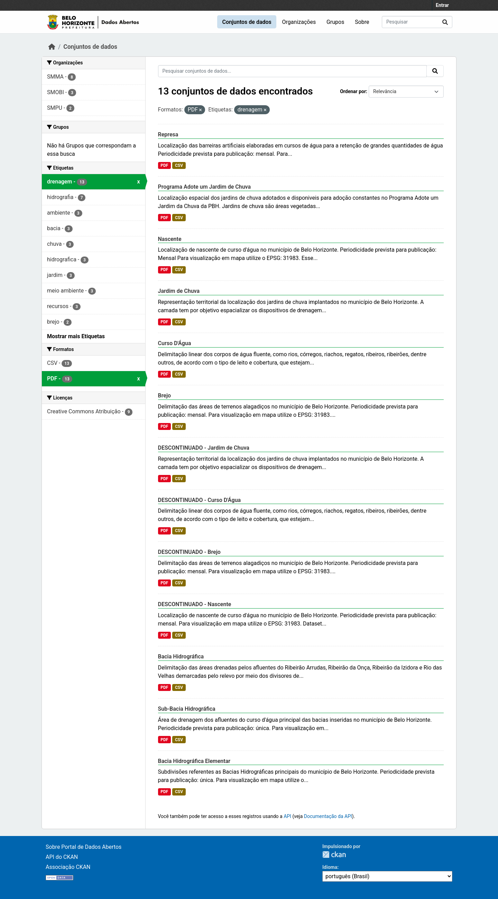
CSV (179, 165)
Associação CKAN (68, 867)
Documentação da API (328, 816)
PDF (164, 165)
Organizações (299, 22)
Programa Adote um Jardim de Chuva (204, 186)
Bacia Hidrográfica (181, 656)
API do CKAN (62, 857)
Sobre (362, 22)
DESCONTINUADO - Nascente (194, 604)
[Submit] (445, 22)
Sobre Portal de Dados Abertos (83, 847)
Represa (168, 134)
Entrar (442, 5)
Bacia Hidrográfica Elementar (194, 761)
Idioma (329, 867)
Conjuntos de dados (246, 22)
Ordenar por (353, 91)
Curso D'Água (174, 343)
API (287, 816)
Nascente (170, 239)
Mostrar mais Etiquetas (76, 336)
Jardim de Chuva (179, 291)
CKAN (334, 854)
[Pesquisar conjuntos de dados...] (417, 22)
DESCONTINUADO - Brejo (189, 552)
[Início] (51, 46)
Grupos (335, 22)
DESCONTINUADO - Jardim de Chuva (203, 447)
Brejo (164, 395)
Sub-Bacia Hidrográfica (186, 708)
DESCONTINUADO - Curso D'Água (199, 500)
